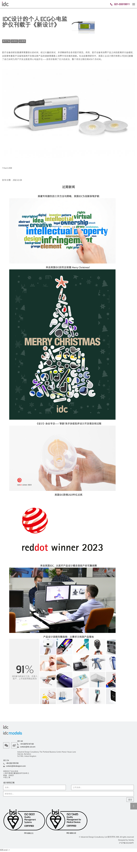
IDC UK (20, 741)
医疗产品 (6, 41)
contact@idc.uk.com (27, 747)
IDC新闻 (22, 41)
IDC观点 (14, 41)
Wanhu (131, 840)
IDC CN (6, 760)
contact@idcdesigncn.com (16, 766)
